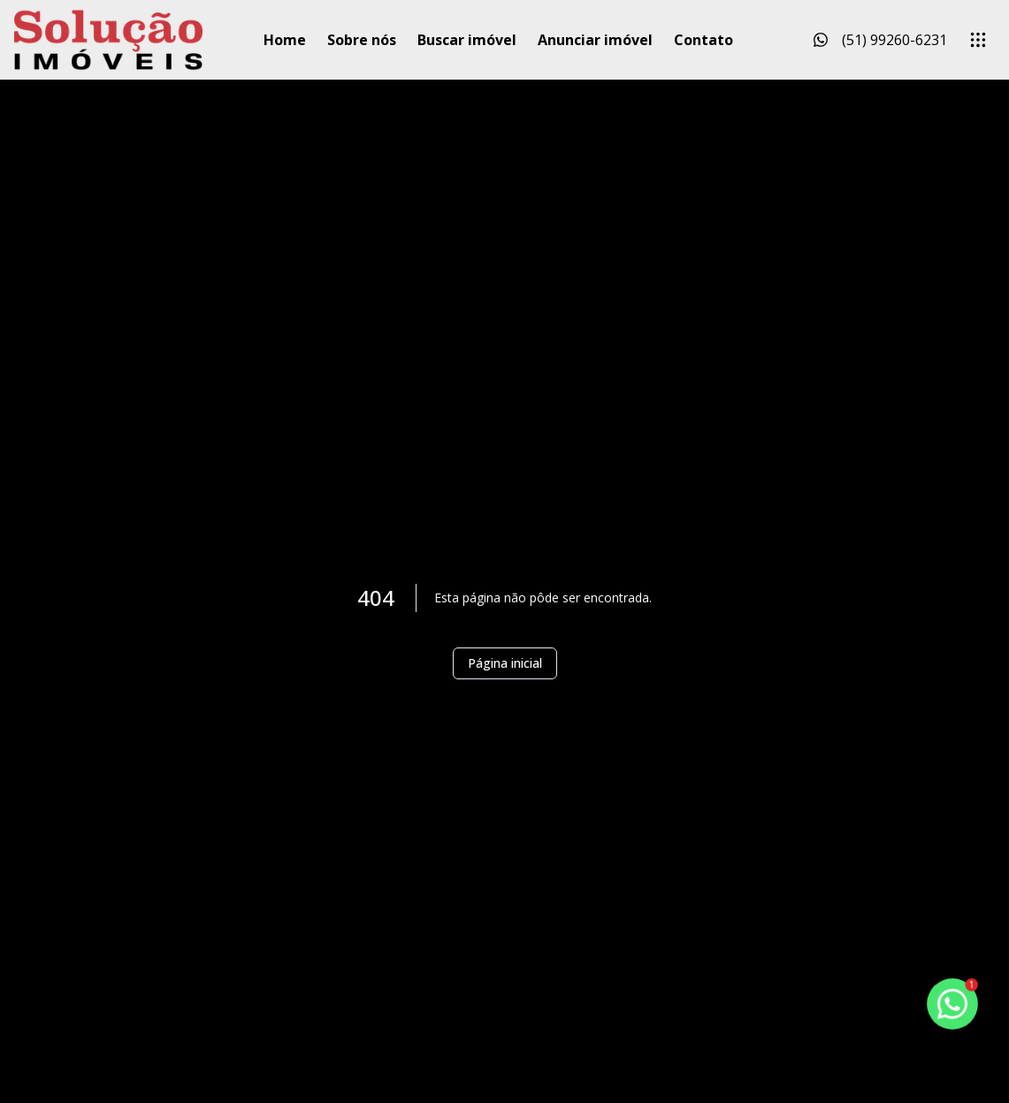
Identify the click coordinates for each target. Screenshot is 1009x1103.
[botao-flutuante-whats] (952, 1004)
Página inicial (505, 663)
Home (285, 40)
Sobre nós (361, 40)
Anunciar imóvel (595, 40)
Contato (703, 40)
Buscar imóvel (466, 40)
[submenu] (978, 40)
